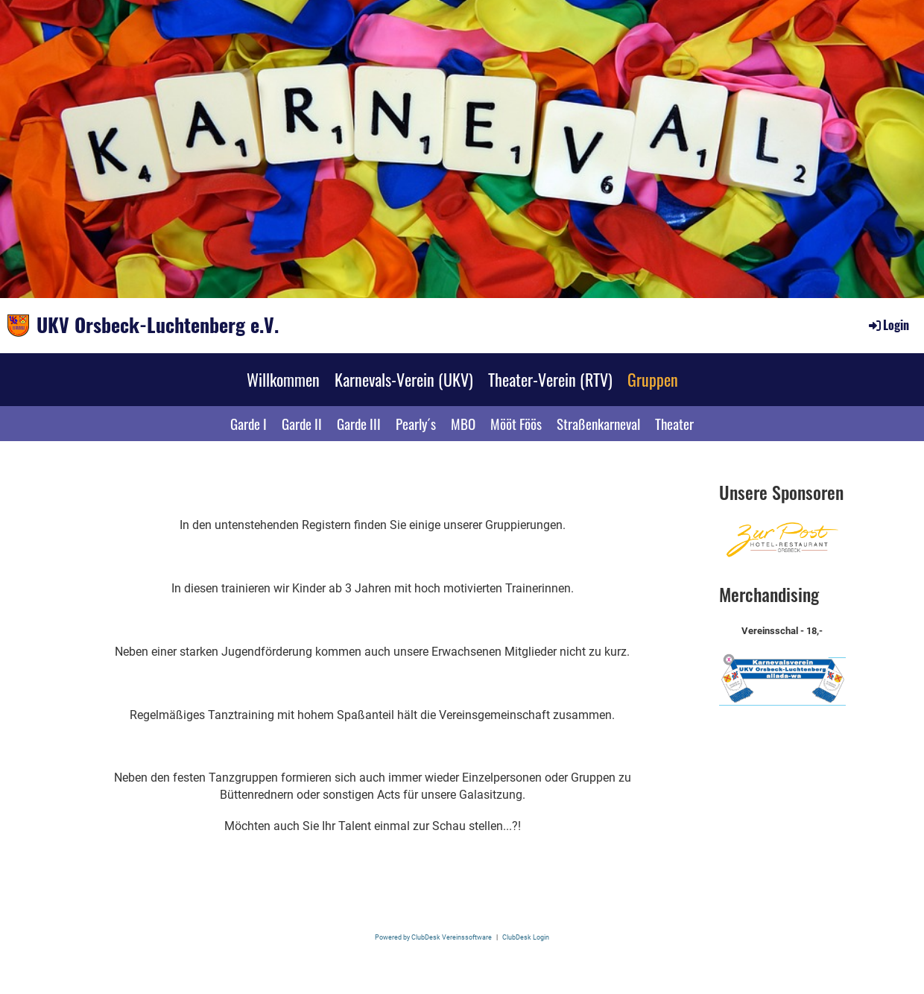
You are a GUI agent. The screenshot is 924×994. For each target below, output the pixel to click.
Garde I (248, 423)
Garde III (359, 423)
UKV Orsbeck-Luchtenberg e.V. (158, 324)
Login (888, 325)
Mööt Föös (516, 423)
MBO (463, 423)
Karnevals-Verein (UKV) (404, 379)
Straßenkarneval (598, 423)
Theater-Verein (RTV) (550, 379)
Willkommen (283, 379)
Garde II (302, 423)
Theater (674, 423)
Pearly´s (416, 423)
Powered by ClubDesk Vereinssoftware (433, 937)
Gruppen (652, 379)
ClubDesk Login (525, 937)
